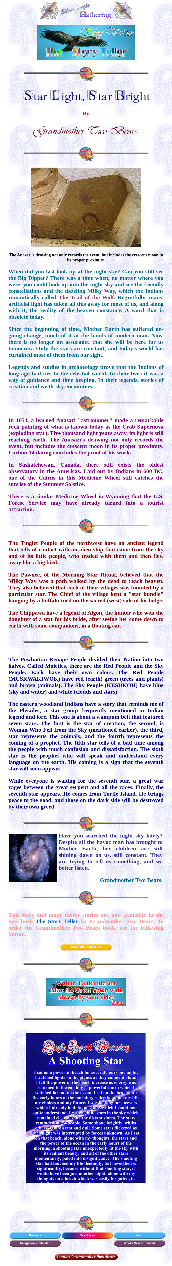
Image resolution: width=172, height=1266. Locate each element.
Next (139, 1235)
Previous (35, 1235)
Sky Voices (87, 1235)
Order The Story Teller (86, 947)
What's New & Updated (139, 1243)
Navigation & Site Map (35, 1243)
